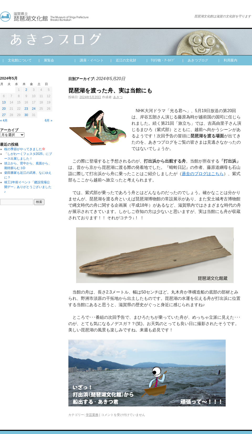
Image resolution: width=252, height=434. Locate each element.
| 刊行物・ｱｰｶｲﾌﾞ (160, 60)
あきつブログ (92, 16)
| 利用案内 (227, 60)
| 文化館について (17, 60)
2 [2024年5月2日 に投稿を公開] (26, 90)
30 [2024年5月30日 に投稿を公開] (26, 115)
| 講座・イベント (89, 60)
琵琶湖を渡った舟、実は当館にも (110, 90)
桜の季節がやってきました (24, 149)
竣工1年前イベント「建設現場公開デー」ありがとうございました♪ (27, 187)
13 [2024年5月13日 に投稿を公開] (4, 102)
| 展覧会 (46, 60)
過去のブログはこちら (203, 173)
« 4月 (4, 120)
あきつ (118, 97)
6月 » (48, 120)
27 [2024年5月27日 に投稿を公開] (4, 115)
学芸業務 (92, 415)
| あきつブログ (195, 60)
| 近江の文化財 (123, 60)
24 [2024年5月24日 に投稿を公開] (33, 109)
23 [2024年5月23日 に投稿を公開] (26, 109)
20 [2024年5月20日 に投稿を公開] (4, 109)
